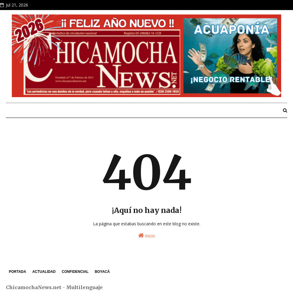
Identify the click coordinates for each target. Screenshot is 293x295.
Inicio (146, 235)
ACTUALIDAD (44, 272)
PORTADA (17, 272)
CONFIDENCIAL (75, 272)
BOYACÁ (102, 272)
